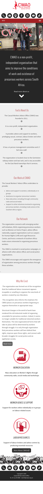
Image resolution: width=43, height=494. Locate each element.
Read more (7, 345)
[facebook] (21, 15)
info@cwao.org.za (28, 478)
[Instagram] (27, 15)
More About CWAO (21, 450)
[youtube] (33, 15)
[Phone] (3, 15)
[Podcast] (15, 15)
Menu (3, 21)
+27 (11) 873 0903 (15, 478)
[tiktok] (39, 15)
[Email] (9, 15)
